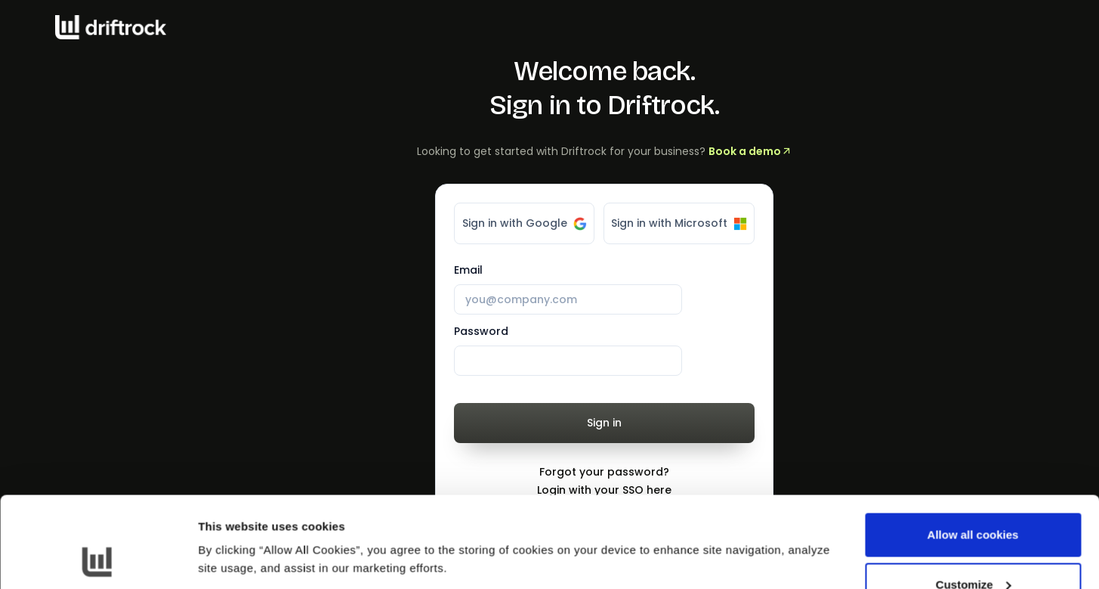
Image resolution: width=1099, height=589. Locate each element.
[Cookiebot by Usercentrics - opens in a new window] (98, 559)
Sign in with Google (524, 223)
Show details (233, 524)
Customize (973, 499)
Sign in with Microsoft (679, 223)
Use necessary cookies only (972, 548)
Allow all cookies (973, 449)
